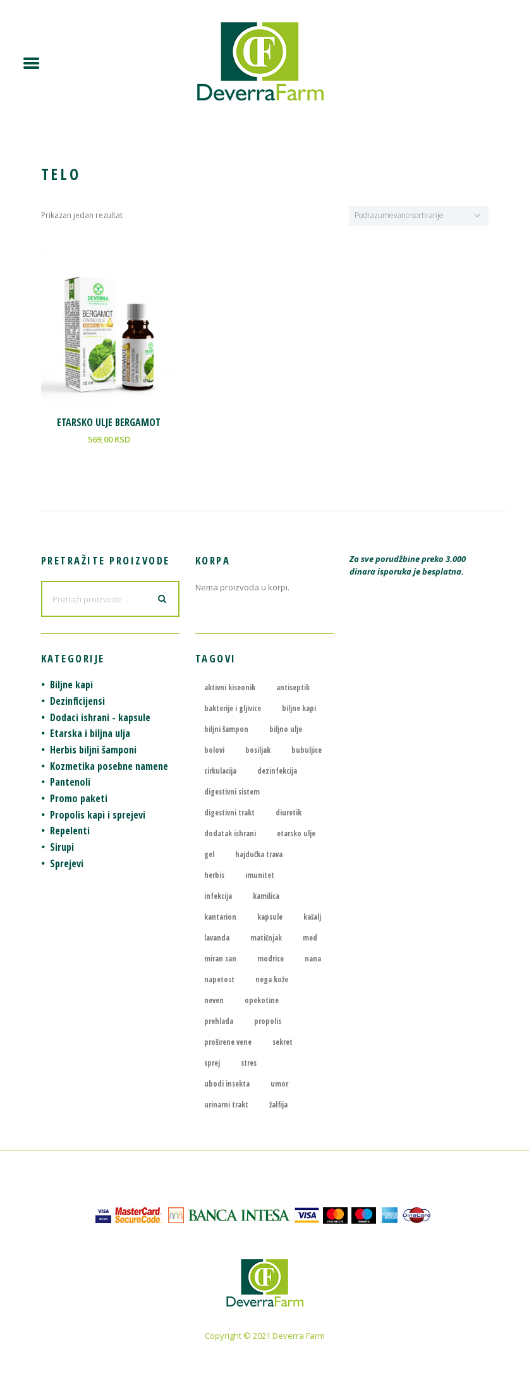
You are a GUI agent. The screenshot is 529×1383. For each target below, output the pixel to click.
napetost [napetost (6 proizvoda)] (219, 979)
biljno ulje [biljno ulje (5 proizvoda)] (285, 729)
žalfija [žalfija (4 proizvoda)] (278, 1104)
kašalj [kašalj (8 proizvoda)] (312, 916)
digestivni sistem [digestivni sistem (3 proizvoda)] (232, 791)
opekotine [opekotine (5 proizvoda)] (262, 1000)
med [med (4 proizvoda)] (310, 937)
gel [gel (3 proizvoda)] (209, 854)
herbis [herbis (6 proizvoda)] (214, 875)
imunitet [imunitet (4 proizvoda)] (259, 875)
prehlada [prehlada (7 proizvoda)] (218, 1021)
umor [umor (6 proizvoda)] (279, 1083)
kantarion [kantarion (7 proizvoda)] (220, 916)
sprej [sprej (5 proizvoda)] (212, 1062)
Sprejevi (66, 863)
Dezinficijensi (77, 701)
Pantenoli (70, 782)
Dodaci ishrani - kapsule (100, 717)
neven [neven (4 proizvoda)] (214, 1000)
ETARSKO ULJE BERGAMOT (109, 422)
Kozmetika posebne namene (109, 766)
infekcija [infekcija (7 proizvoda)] (218, 896)
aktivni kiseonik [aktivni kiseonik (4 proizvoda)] (229, 687)
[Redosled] (419, 216)
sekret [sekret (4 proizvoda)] (282, 1042)
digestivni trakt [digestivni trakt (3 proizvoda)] (229, 812)
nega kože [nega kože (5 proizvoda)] (271, 979)
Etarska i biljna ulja (90, 733)
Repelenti (70, 831)
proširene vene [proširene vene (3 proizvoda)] (228, 1042)
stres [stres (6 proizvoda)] (249, 1062)
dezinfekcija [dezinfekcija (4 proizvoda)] (277, 770)
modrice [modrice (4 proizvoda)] (270, 958)
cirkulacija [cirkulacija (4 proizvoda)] (220, 770)
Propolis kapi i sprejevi (97, 815)
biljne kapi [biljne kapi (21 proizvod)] (299, 708)
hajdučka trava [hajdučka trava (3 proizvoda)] (259, 854)
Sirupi (62, 847)
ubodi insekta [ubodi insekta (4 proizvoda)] (227, 1083)
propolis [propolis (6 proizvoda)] (267, 1021)
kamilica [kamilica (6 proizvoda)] (266, 896)
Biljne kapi (71, 685)
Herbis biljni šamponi (93, 750)
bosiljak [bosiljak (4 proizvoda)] (258, 750)
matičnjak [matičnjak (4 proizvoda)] (266, 937)
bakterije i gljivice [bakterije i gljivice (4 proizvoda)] (232, 708)
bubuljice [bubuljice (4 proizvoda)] (306, 750)
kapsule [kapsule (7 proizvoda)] (270, 916)
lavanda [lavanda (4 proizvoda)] (216, 937)
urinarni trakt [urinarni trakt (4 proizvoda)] (226, 1104)
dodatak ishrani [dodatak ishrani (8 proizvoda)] (230, 833)
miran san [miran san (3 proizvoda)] (220, 958)
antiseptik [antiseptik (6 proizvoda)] (293, 687)
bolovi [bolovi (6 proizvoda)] (214, 750)
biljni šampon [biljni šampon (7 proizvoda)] (226, 729)
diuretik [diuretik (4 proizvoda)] (288, 812)
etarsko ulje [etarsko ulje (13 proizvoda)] (296, 833)
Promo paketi (78, 798)
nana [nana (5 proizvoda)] (313, 958)
